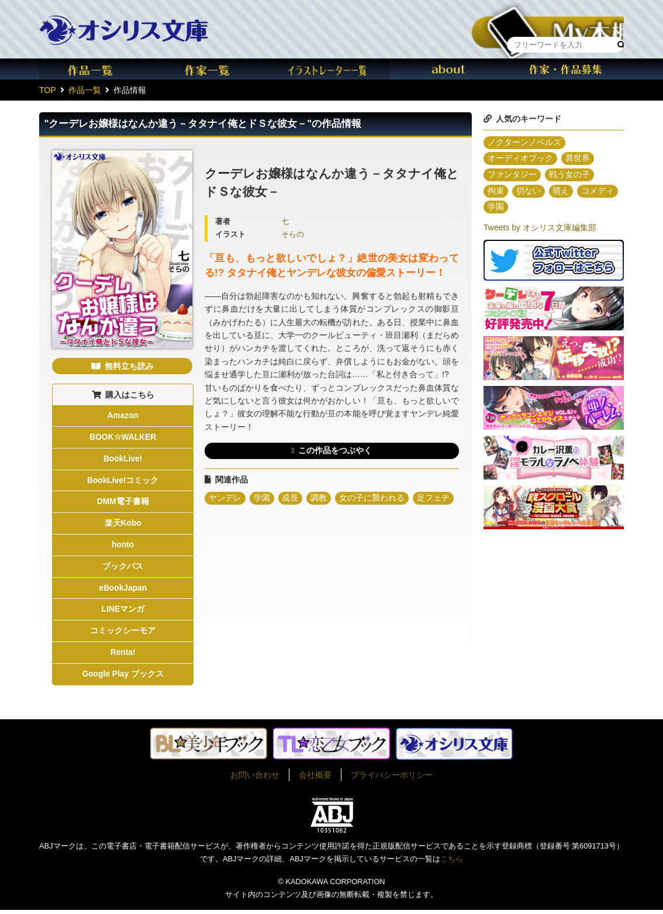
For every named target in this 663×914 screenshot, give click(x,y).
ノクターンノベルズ (524, 142)
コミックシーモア (123, 634)
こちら (451, 863)
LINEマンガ (122, 613)
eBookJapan (123, 590)
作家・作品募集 (565, 69)
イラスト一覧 (331, 69)
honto (123, 547)
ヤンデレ (225, 498)
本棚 (548, 19)
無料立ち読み (129, 366)
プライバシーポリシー (392, 779)
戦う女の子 (569, 175)
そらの (292, 234)
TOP (47, 90)
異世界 (577, 159)
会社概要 (315, 779)
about (448, 69)
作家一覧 (214, 69)
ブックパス (122, 569)
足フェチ (433, 498)
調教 (319, 498)
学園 (262, 498)
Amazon (123, 415)
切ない (528, 191)
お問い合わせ (254, 779)
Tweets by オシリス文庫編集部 (540, 228)
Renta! (123, 656)
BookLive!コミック (123, 481)
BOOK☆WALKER (123, 438)
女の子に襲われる (372, 498)
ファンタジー (512, 175)
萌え (561, 191)
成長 (290, 498)
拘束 (496, 191)
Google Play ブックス (123, 678)
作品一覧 (97, 69)
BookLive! (123, 459)
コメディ (598, 191)
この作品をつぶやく (335, 451)
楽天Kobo (122, 525)
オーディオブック (520, 159)
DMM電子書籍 (122, 503)
